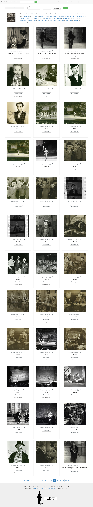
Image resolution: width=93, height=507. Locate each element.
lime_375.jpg (47, 201)
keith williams (40, 22)
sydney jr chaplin (44, 16)
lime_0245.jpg (76, 465)
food (49, 13)
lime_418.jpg (47, 126)
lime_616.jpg (47, 352)
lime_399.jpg (76, 314)
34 (60, 480)
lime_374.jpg (19, 201)
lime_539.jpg (47, 390)
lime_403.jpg (47, 239)
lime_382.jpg (76, 352)
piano (33, 13)
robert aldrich (69, 20)
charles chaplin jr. (23, 20)
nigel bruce (21, 18)
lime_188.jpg (76, 427)
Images (60, 1)
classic (57, 13)
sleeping (81, 13)
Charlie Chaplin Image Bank (9, 2)
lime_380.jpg (47, 314)
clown (38, 13)
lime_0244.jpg (19, 51)
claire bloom (26, 16)
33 (57, 480)
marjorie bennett (80, 16)
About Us (89, 1)
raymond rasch (32, 20)
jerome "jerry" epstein (43, 20)
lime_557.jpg (47, 427)
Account (73, 1)
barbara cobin (31, 22)
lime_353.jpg (47, 465)
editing (75, 13)
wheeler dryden (38, 18)
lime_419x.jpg (47, 164)
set (62, 13)
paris (53, 13)
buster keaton (35, 16)
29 (45, 480)
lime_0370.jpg (76, 239)
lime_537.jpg (19, 390)
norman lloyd (30, 18)
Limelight (14, 8)
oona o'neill (47, 22)
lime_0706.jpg (76, 88)
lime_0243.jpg (76, 51)
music (23, 13)
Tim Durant (52, 20)
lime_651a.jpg (19, 427)
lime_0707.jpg (19, 277)
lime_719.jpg (19, 126)
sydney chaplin (60, 20)
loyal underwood (70, 16)
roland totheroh (22, 22)
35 (63, 480)
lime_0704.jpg (19, 465)
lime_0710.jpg (76, 201)
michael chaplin (57, 18)
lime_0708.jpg (47, 277)
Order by (55, 6)
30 (48, 480)
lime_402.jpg (19, 352)
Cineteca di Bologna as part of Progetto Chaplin (44, 488)
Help (83, 1)
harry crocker (76, 18)
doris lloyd (76, 20)
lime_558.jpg (76, 390)
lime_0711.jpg (19, 239)
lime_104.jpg (47, 88)
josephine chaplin (67, 18)
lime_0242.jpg (47, 51)
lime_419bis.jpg (19, 164)
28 (42, 480)
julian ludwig (53, 16)
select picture (18, 56)
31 (51, 480)
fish (65, 13)
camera (70, 13)
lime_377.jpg (76, 277)
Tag (44, 6)
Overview (8, 8)
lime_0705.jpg (19, 88)
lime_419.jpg (76, 126)
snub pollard (61, 16)
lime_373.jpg (76, 164)
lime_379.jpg (19, 314)
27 (39, 480)
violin (28, 13)
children (44, 13)
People (67, 1)
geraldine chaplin (48, 18)
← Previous (26, 480)
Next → (67, 480)
